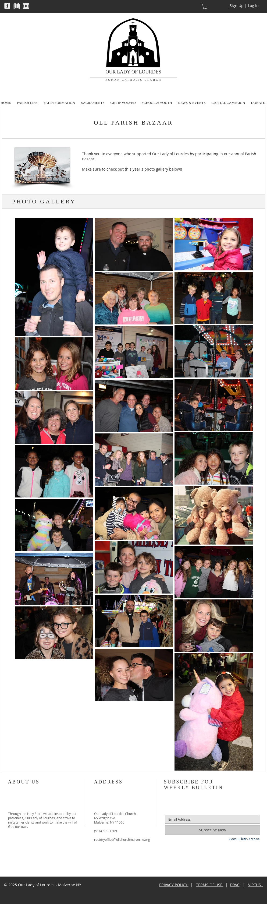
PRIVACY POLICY (173, 884)
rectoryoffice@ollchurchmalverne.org (122, 839)
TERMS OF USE (209, 884)
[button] (7, 5)
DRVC (235, 884)
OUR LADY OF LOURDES (133, 72)
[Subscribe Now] (212, 830)
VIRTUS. (255, 884)
